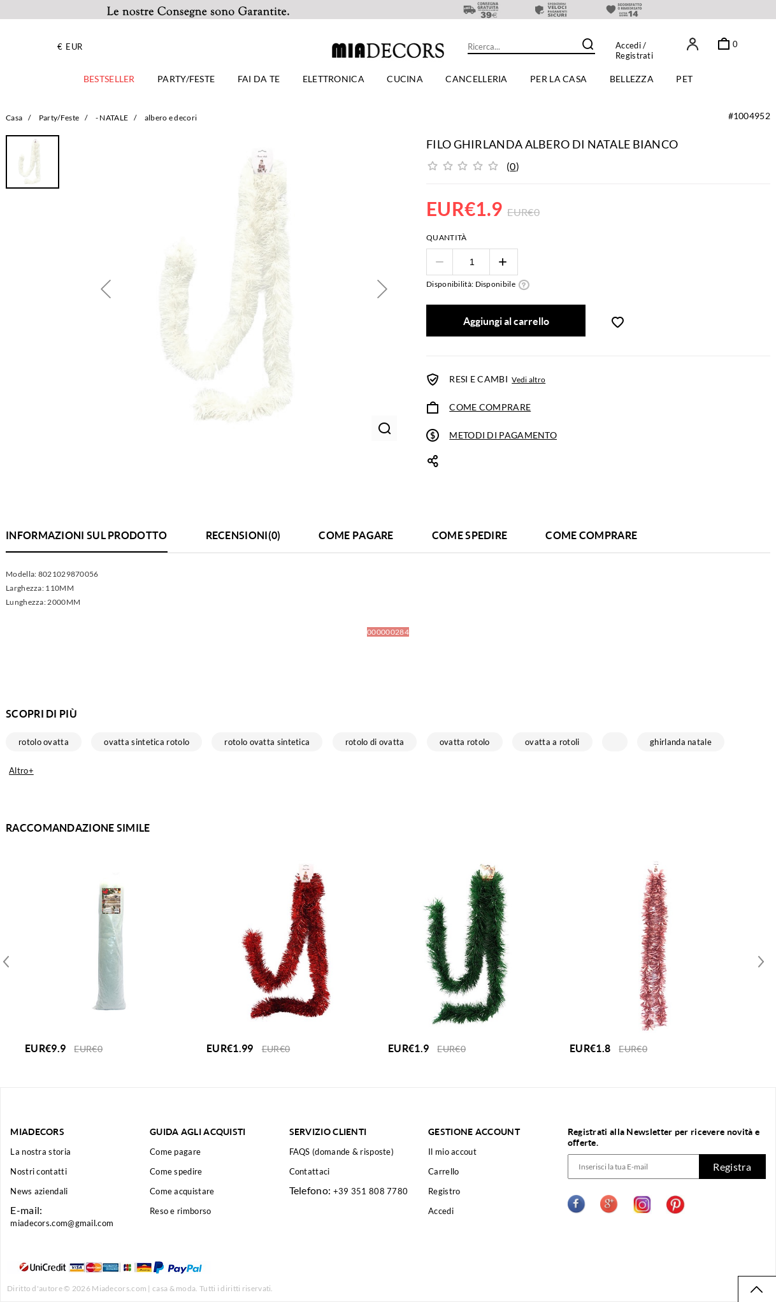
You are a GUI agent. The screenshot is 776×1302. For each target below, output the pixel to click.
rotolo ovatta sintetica (267, 742)
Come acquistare (182, 1191)
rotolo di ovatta (375, 742)
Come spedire (176, 1171)
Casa (14, 117)
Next (8, 960)
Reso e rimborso (181, 1211)
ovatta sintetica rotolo (146, 742)
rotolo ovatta (43, 742)
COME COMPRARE (490, 406)
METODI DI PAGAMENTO (503, 435)
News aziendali (39, 1191)
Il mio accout (452, 1151)
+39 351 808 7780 (370, 1191)
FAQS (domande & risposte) (341, 1151)
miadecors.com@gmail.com (61, 1223)
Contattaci (309, 1171)
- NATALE (112, 117)
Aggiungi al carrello (506, 321)
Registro (444, 1191)
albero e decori (171, 117)
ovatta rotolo (465, 742)
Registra (732, 1167)
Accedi (628, 45)
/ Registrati (634, 50)
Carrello (443, 1171)
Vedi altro (528, 379)
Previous (758, 960)
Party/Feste (59, 117)
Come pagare (175, 1151)
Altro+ (21, 770)
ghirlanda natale (681, 742)
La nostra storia (40, 1151)
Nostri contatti (38, 1171)
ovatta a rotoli (552, 742)
